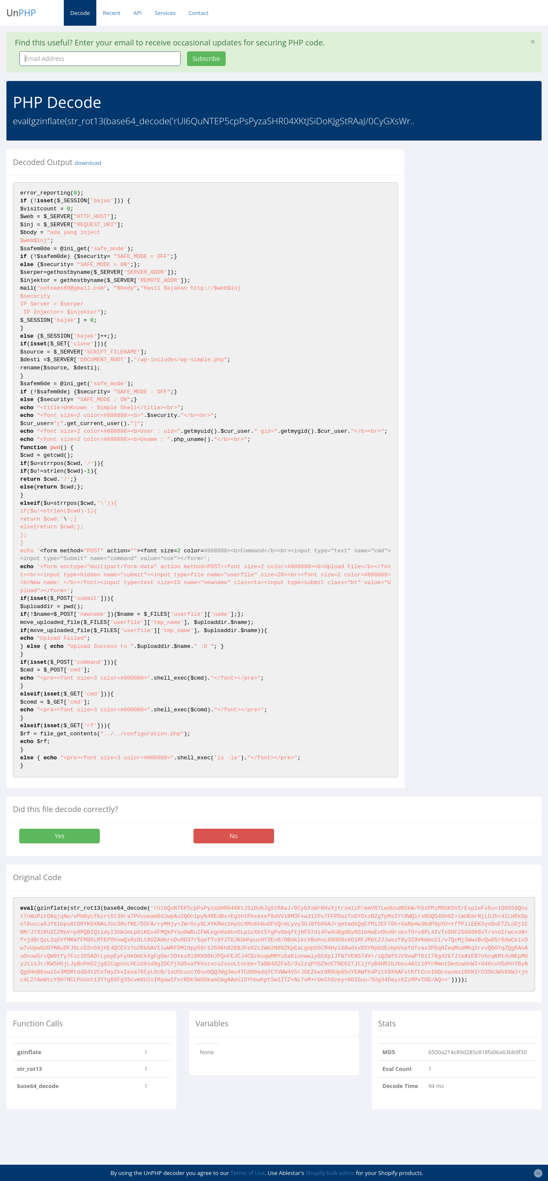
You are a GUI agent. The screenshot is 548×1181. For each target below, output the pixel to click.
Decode (80, 13)
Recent (111, 13)
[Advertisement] (482, 203)
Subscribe (206, 58)
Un (21, 13)
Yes (59, 836)
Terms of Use (247, 1173)
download (87, 163)
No (233, 836)
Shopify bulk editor (330, 1173)
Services (165, 13)
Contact (198, 13)
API (137, 13)
